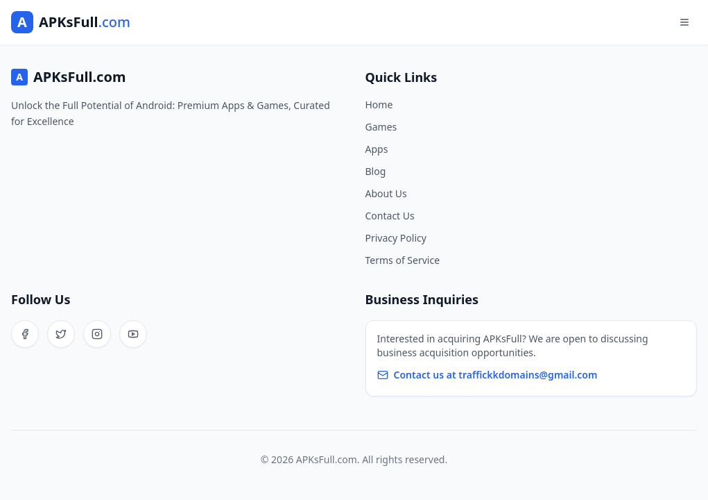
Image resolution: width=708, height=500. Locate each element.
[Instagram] (97, 334)
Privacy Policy (395, 237)
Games (381, 126)
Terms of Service (402, 260)
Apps (376, 149)
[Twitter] (61, 334)
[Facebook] (25, 334)
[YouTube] (133, 334)
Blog (375, 171)
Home (379, 104)
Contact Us (390, 215)
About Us (386, 193)
